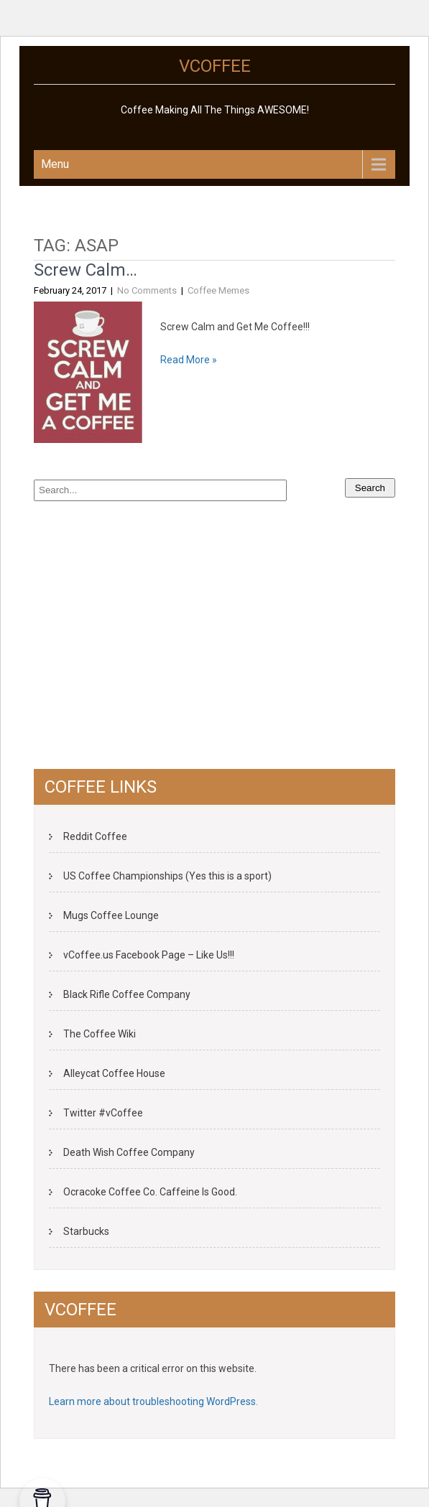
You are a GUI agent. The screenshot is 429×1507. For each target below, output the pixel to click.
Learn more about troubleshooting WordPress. (153, 1401)
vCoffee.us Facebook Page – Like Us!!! (148, 955)
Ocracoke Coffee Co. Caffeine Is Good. (150, 1192)
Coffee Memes (218, 290)
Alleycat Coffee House (114, 1073)
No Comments (147, 290)
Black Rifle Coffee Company (126, 994)
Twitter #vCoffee (103, 1113)
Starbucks (86, 1231)
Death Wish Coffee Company (129, 1152)
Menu (55, 164)
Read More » (188, 359)
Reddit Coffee (95, 836)
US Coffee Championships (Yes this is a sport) (167, 876)
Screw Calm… (85, 270)
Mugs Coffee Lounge (111, 915)
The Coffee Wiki (99, 1034)
